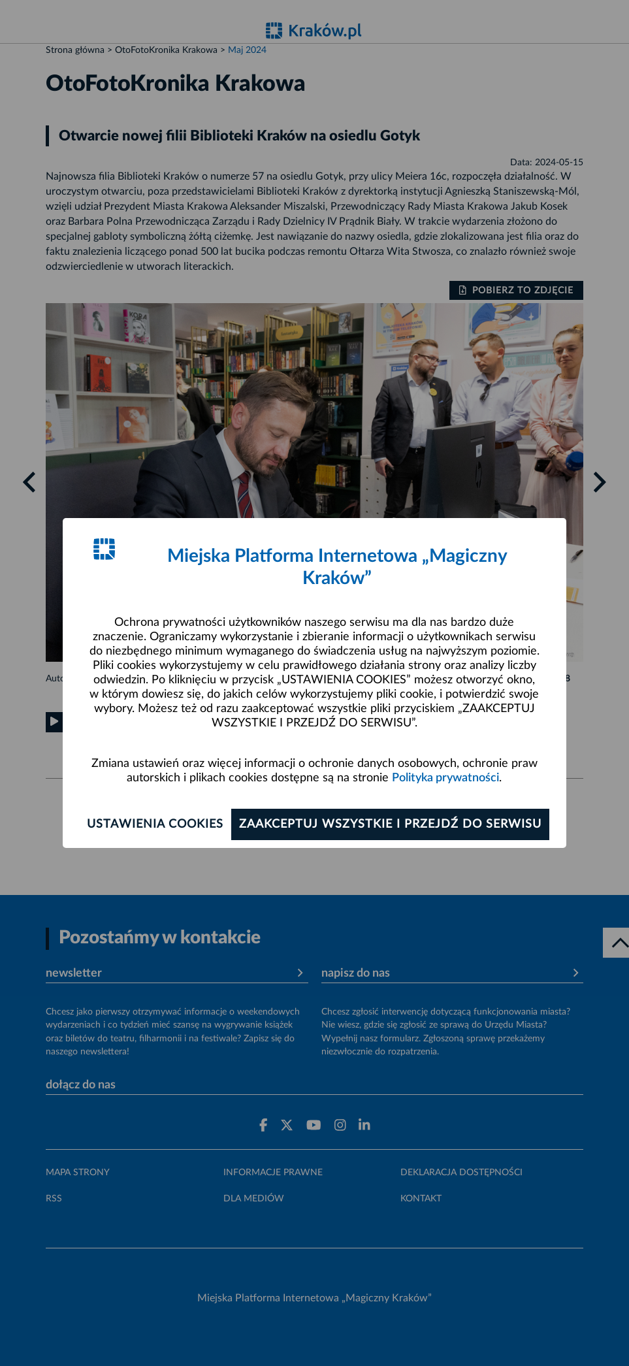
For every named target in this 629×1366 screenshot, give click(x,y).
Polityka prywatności (445, 778)
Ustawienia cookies (155, 824)
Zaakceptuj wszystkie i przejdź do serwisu (390, 824)
